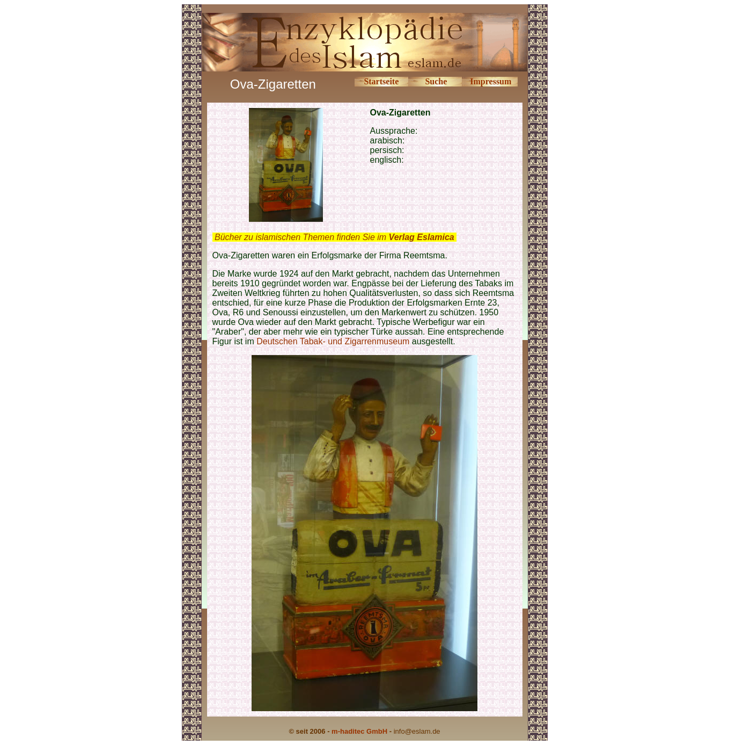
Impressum (490, 81)
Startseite (381, 81)
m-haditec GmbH (359, 731)
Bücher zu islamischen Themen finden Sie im (334, 237)
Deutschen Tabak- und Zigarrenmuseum (334, 341)
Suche (436, 81)
